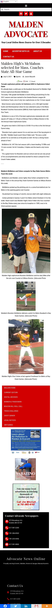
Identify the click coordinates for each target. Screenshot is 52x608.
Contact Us (8, 57)
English (5, 1)
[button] (26, 5)
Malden (26, 24)
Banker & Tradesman (12, 402)
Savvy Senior (9, 416)
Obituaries (8, 425)
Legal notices (10, 420)
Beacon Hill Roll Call (13, 406)
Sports (18, 77)
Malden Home (9, 388)
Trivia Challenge (11, 411)
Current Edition (11, 392)
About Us (37, 51)
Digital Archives (11, 397)
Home (5, 51)
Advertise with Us (20, 51)
